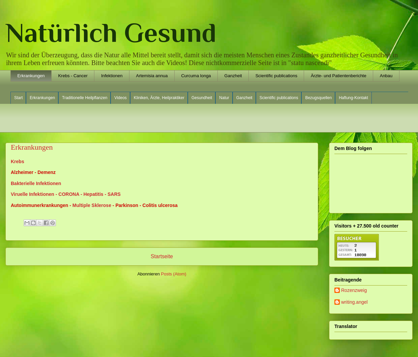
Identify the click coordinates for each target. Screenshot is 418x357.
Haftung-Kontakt (353, 97)
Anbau (386, 75)
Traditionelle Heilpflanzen (84, 97)
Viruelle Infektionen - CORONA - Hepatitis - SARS (66, 194)
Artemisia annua (152, 75)
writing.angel (354, 302)
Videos (120, 97)
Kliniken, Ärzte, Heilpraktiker (159, 97)
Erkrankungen (31, 75)
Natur (224, 97)
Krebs (17, 161)
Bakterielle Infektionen (36, 183)
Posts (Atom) (173, 273)
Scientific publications (276, 75)
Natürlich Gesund (110, 33)
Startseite (162, 256)
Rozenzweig (354, 290)
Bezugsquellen (318, 97)
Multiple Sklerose (91, 205)
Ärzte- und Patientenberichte (338, 75)
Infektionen (112, 75)
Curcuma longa (196, 75)
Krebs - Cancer (72, 75)
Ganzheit (233, 75)
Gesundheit (201, 97)
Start (18, 97)
